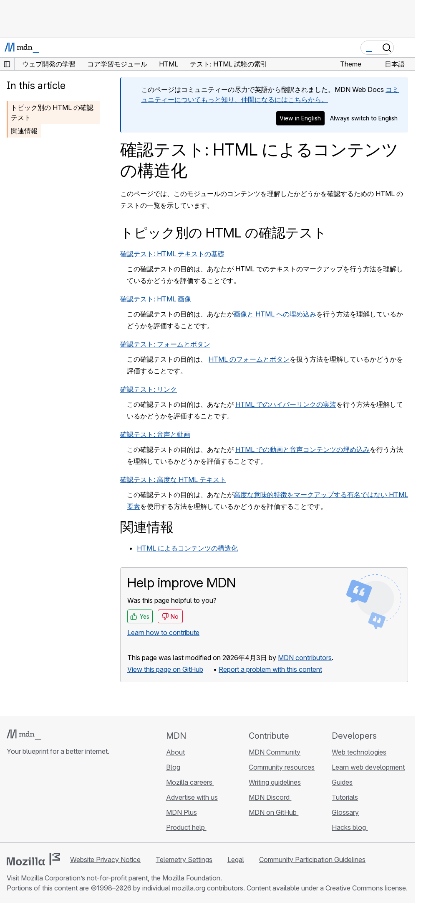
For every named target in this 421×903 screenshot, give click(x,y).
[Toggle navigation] (405, 47)
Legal (235, 859)
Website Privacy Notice (105, 859)
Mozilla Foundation (191, 878)
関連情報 (24, 131)
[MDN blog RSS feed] (72, 801)
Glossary (345, 812)
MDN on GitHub (273, 812)
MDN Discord (270, 797)
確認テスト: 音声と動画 (155, 434)
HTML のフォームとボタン (249, 359)
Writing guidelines (275, 782)
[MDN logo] (24, 735)
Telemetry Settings (184, 859)
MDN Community (274, 752)
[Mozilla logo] (33, 859)
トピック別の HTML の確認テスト (52, 112)
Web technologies (359, 752)
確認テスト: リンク (148, 389)
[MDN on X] (42, 801)
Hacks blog (350, 827)
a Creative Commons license (363, 888)
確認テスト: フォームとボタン (165, 344)
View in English (300, 118)
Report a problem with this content (270, 669)
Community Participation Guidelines (312, 859)
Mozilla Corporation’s (53, 878)
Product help (186, 827)
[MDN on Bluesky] (27, 801)
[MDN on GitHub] (12, 801)
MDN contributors (305, 657)
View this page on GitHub (165, 669)
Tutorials (345, 797)
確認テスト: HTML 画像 (155, 299)
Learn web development (368, 767)
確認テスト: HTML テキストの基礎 (172, 254)
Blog (173, 767)
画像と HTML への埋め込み (275, 314)
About (175, 752)
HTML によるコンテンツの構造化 (187, 548)
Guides (342, 782)
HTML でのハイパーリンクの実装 (285, 404)
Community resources (282, 767)
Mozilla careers (190, 782)
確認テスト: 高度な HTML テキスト (173, 479)
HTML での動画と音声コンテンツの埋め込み (302, 449)
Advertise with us (192, 797)
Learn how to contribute (163, 632)
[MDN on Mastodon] (57, 801)
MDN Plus (181, 812)
